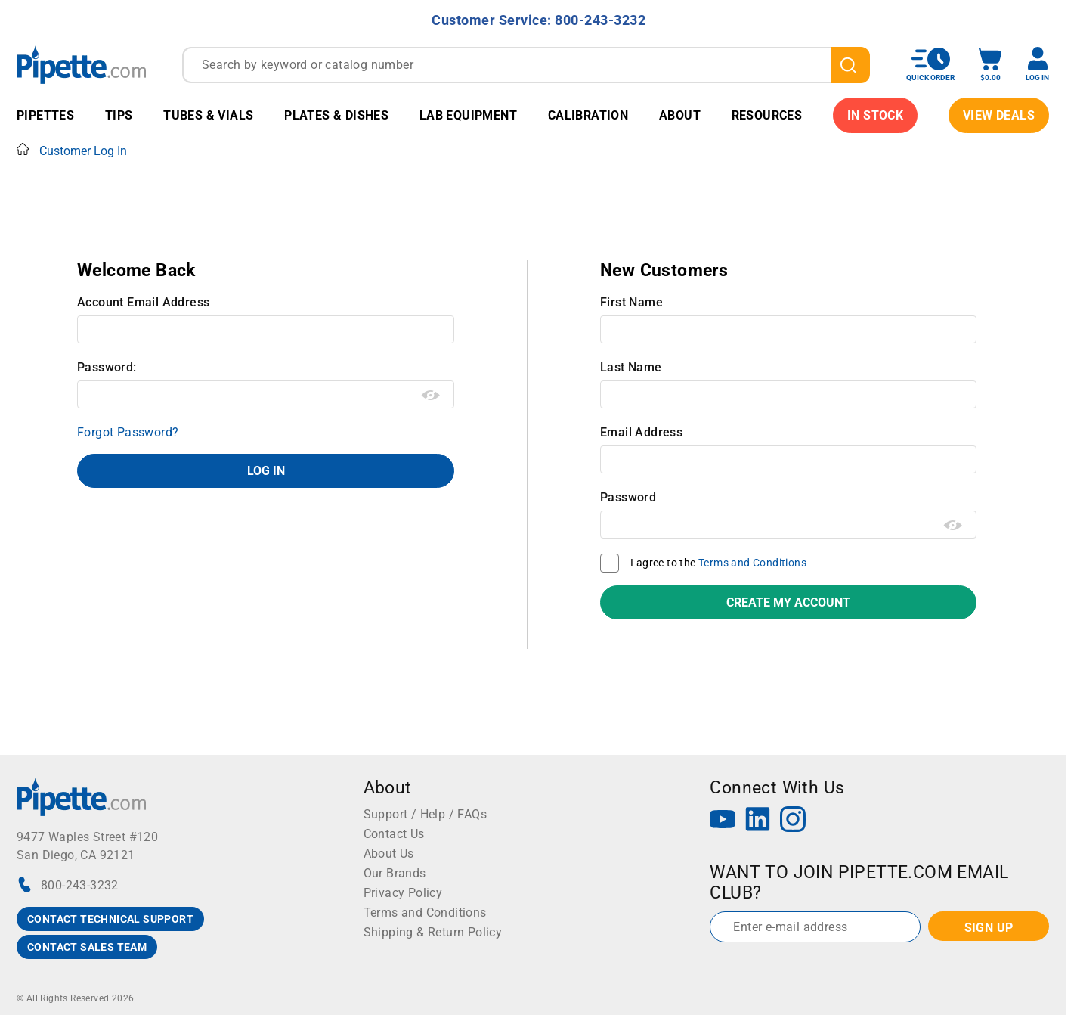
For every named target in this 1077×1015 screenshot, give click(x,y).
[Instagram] (793, 821)
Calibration (588, 115)
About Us (389, 853)
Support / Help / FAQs (425, 814)
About (680, 115)
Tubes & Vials (208, 115)
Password (628, 497)
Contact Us (394, 834)
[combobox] (526, 65)
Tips (119, 115)
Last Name (631, 367)
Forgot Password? (127, 432)
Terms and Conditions (752, 563)
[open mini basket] (990, 64)
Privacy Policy (403, 893)
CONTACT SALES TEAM (87, 947)
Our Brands (395, 873)
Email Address (641, 432)
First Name (631, 302)
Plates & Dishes (336, 115)
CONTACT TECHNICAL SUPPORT (110, 919)
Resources (767, 115)
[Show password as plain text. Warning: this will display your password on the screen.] (431, 395)
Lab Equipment (468, 115)
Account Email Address (143, 302)
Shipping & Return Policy (433, 932)
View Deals (999, 115)
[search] (850, 65)
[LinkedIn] (758, 821)
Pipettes (45, 115)
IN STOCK (875, 115)
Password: (107, 367)
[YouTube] (722, 821)
